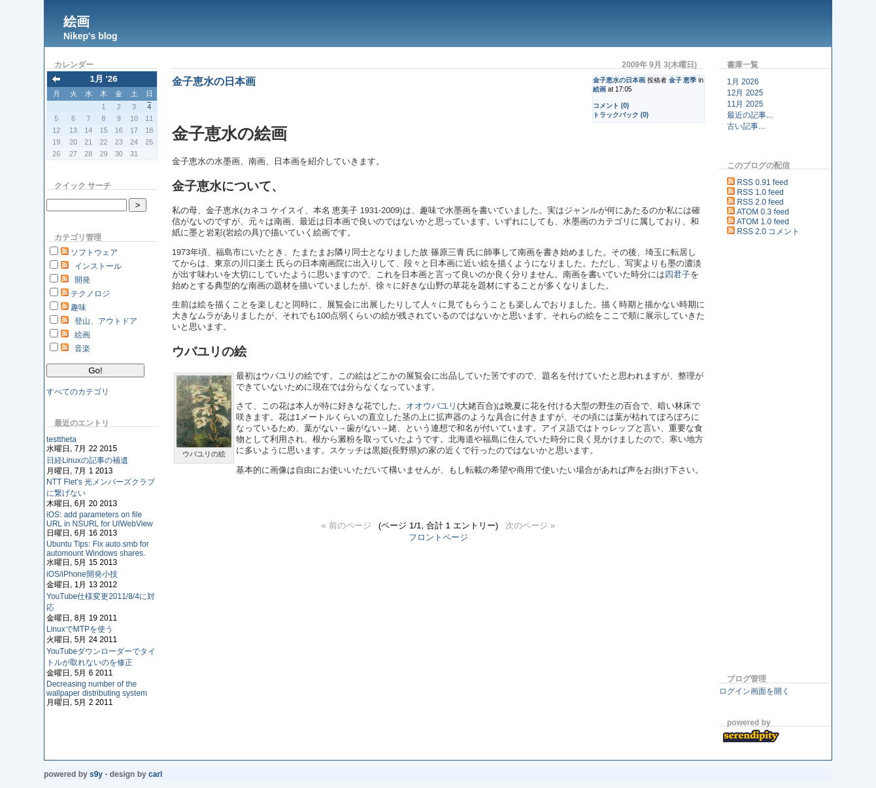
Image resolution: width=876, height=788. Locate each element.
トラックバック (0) (621, 114)
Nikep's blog (90, 36)
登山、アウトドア (106, 321)
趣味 (78, 307)
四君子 (677, 274)
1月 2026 (743, 81)
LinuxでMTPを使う (79, 629)
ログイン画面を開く (754, 691)
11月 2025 (745, 104)
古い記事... (746, 126)
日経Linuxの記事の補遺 (87, 460)
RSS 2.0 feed (760, 202)
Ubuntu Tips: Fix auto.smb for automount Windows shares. (97, 549)
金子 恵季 (683, 80)
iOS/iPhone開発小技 (82, 574)
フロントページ (438, 537)
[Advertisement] (758, 457)
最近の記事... (750, 115)
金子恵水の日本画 (619, 80)
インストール (98, 266)
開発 (82, 279)
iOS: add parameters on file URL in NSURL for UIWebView (99, 519)
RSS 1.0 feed (760, 192)
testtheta (61, 439)
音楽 (82, 348)
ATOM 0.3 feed (763, 211)
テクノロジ (90, 293)
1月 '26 (103, 79)
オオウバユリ (431, 406)
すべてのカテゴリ (77, 391)
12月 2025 (745, 92)
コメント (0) (611, 105)
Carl (155, 774)
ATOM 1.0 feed (763, 221)
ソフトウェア (94, 252)
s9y (96, 774)
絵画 (76, 21)
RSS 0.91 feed (762, 182)
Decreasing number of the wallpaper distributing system (96, 688)
